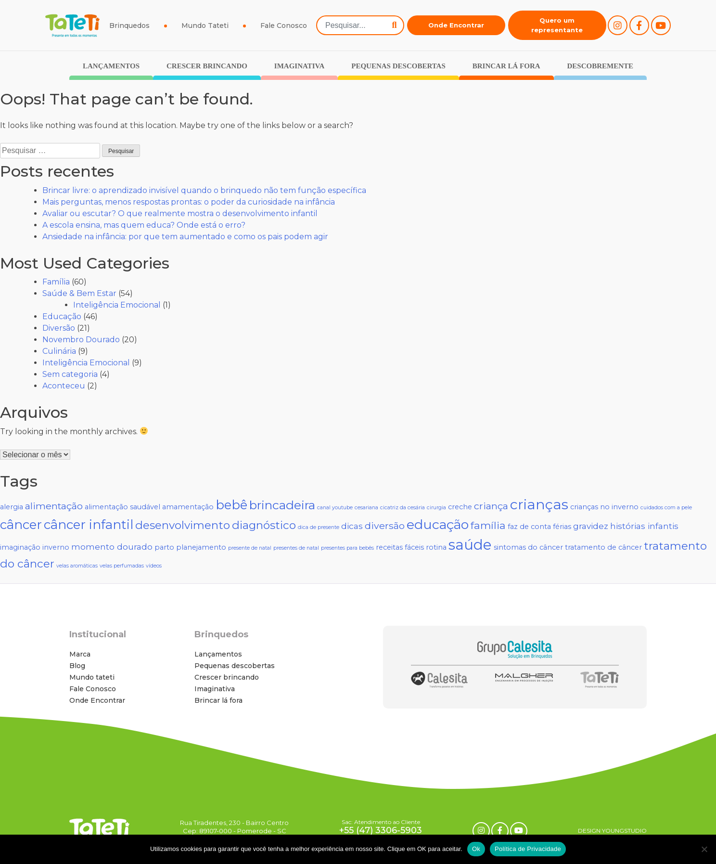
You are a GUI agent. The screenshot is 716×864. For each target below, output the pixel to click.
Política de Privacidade (528, 848)
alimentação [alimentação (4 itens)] (54, 506)
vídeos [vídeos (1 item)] (154, 566)
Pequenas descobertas (398, 66)
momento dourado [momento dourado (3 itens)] (112, 547)
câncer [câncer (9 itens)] (21, 524)
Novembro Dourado (81, 339)
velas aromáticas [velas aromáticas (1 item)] (77, 566)
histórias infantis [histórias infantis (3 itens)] (644, 526)
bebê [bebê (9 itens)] (231, 505)
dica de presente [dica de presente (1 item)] (318, 527)
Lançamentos (111, 66)
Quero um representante (557, 25)
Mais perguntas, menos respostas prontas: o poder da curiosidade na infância (188, 201)
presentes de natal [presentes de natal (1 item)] (296, 548)
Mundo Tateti (205, 25)
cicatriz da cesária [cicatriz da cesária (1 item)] (402, 507)
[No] (704, 849)
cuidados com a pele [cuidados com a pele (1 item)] (666, 507)
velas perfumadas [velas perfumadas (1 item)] (122, 566)
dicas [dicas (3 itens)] (352, 526)
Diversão (58, 328)
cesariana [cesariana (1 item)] (366, 507)
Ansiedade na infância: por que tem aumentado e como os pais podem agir (185, 236)
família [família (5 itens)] (488, 525)
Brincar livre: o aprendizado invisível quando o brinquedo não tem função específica (204, 190)
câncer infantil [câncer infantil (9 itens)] (88, 524)
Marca (79, 654)
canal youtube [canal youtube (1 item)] (335, 507)
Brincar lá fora (506, 66)
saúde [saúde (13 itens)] (470, 544)
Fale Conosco (283, 25)
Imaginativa (299, 66)
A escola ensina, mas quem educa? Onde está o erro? (143, 225)
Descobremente (600, 66)
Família (56, 281)
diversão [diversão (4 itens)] (385, 525)
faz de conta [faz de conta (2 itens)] (529, 526)
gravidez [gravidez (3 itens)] (590, 526)
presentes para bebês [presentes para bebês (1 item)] (347, 548)
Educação (61, 316)
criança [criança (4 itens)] (491, 506)
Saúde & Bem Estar (79, 293)
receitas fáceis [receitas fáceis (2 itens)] (400, 547)
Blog (77, 665)
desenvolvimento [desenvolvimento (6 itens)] (182, 525)
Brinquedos (129, 25)
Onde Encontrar (456, 25)
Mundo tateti (92, 677)
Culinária (59, 351)
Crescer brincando (206, 66)
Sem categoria (70, 374)
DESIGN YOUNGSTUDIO (612, 830)
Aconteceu (63, 385)
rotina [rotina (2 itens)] (436, 547)
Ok (476, 848)
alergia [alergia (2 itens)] (11, 507)
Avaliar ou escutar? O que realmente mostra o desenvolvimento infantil (180, 213)
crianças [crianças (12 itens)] (539, 504)
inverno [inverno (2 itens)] (55, 547)
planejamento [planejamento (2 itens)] (201, 547)
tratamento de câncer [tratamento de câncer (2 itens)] (603, 547)
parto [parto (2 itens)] (164, 547)
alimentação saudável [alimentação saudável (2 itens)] (122, 507)
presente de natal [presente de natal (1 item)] (249, 548)
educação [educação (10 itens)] (438, 524)
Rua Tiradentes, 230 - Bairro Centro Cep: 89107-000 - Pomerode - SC (234, 827)
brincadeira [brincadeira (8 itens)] (282, 505)
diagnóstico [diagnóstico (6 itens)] (264, 525)
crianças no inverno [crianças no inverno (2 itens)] (604, 507)
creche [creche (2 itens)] (460, 507)
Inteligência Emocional (117, 304)
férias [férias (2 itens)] (562, 526)
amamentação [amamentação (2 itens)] (188, 507)
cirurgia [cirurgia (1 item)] (436, 507)
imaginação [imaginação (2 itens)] (20, 547)
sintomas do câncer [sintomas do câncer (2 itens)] (528, 547)
